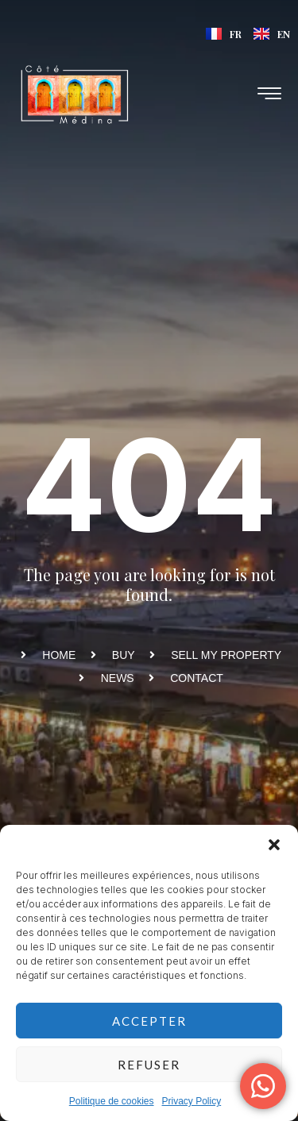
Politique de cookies (111, 1101)
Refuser (149, 1064)
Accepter (149, 1021)
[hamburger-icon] (270, 94)
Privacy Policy (192, 1101)
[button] (274, 845)
